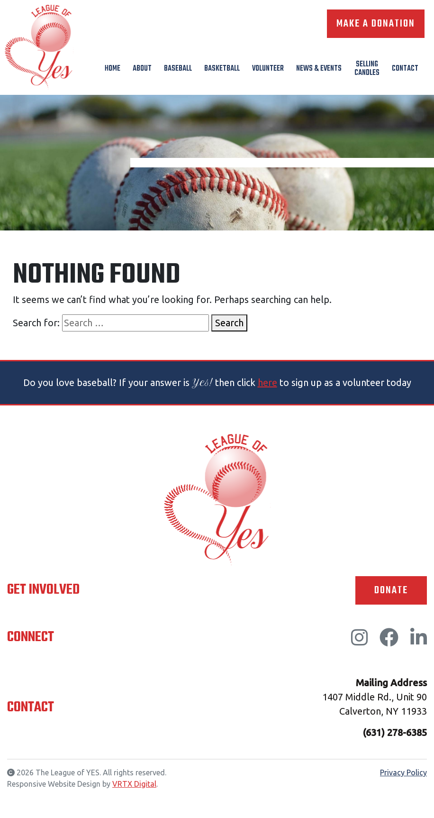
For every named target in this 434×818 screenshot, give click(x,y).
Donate (391, 590)
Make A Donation (375, 24)
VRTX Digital (134, 784)
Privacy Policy (403, 772)
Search (229, 322)
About (142, 69)
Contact (405, 69)
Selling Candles (367, 68)
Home (112, 69)
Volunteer (268, 69)
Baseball (178, 69)
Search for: (36, 322)
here (267, 382)
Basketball (222, 69)
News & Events (319, 69)
